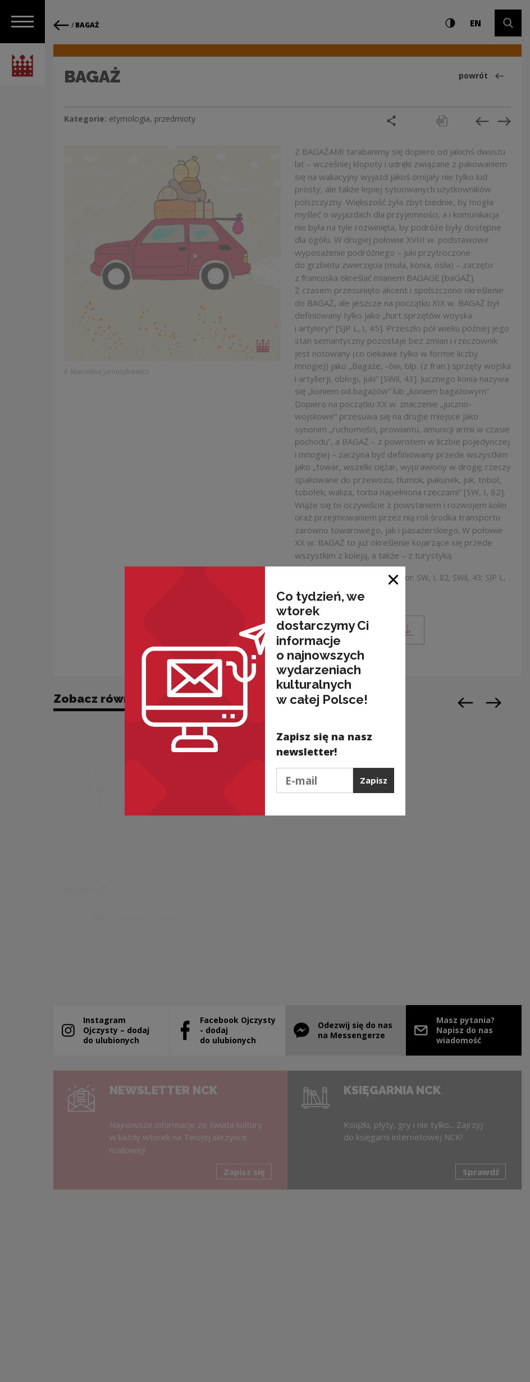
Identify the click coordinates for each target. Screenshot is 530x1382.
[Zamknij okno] (394, 579)
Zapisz (373, 780)
